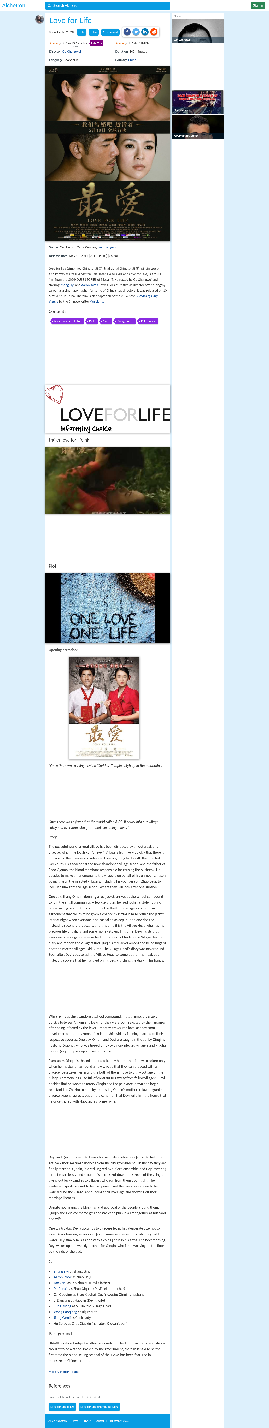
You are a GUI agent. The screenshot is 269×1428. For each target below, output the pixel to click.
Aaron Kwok (89, 285)
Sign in (258, 5)
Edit (82, 32)
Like (94, 32)
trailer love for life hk (67, 321)
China (132, 60)
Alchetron (13, 5)
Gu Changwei (71, 51)
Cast (105, 321)
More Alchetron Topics (64, 1372)
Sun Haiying (62, 1306)
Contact (99, 1421)
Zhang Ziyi (67, 285)
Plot (91, 321)
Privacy (87, 1421)
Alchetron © (119, 1421)
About (57, 1421)
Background (124, 321)
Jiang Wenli (62, 1318)
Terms (74, 1421)
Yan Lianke (97, 301)
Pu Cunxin (61, 1289)
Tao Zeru (60, 1283)
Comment (110, 32)
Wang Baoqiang (65, 1312)
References (148, 321)
